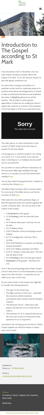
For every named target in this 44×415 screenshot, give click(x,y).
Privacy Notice (11, 413)
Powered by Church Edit (28, 413)
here (11, 176)
